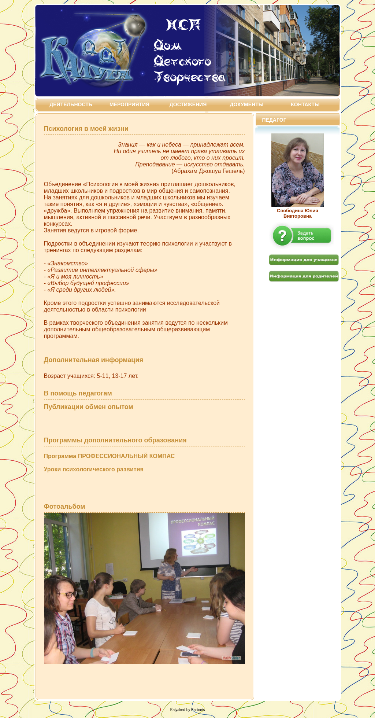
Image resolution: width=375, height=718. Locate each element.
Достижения (188, 104)
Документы (247, 104)
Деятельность (70, 104)
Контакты (305, 104)
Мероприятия (129, 104)
